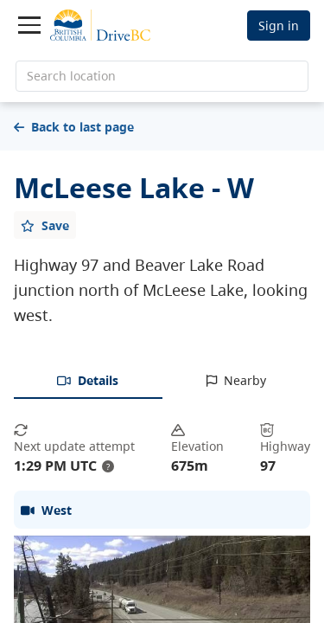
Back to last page (74, 127)
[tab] (88, 381)
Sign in (278, 25)
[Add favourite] (45, 225)
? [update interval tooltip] (108, 466)
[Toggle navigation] (29, 25)
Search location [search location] (71, 75)
